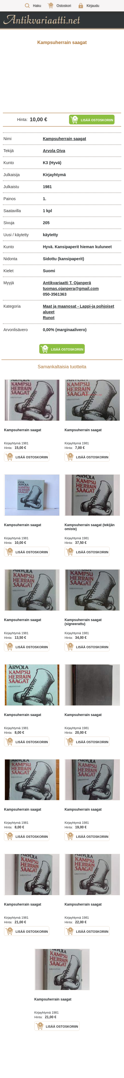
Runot (48, 317)
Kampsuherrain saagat (64, 138)
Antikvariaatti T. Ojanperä (67, 283)
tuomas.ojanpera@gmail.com (71, 288)
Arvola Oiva (54, 150)
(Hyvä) (55, 162)
